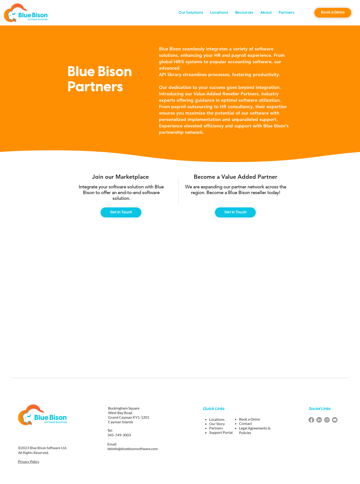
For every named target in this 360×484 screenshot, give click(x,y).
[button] (191, 12)
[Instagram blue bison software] (327, 420)
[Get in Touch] (121, 212)
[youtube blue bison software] (335, 420)
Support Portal (221, 432)
